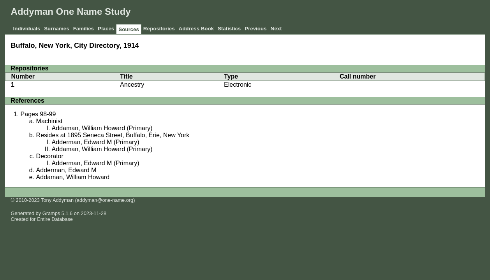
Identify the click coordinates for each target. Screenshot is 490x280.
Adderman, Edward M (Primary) (95, 142)
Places (106, 29)
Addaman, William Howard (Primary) (102, 128)
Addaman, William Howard (73, 177)
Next (276, 29)
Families (83, 29)
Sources (128, 29)
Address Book (196, 29)
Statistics (229, 29)
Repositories (159, 29)
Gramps (51, 213)
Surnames (56, 29)
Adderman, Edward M (66, 170)
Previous (255, 29)
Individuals (27, 29)
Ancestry (132, 84)
